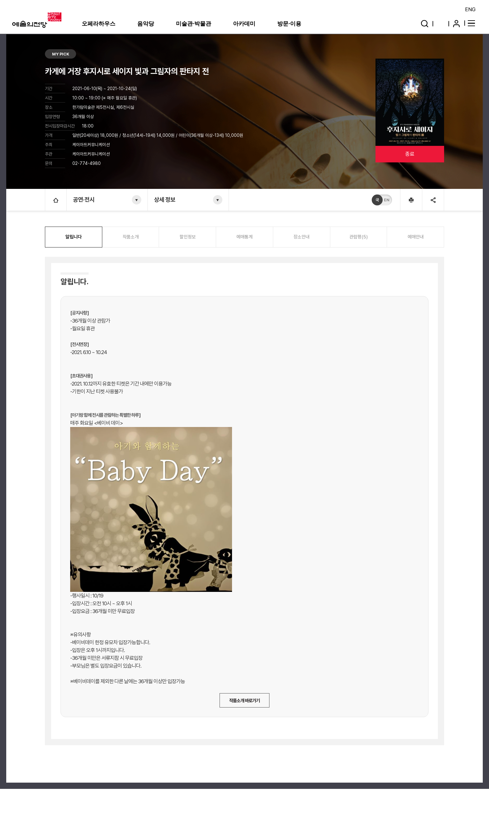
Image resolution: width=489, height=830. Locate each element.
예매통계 (244, 237)
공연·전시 (83, 199)
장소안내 (301, 237)
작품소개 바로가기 (244, 700)
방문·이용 (289, 24)
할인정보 (188, 237)
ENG (470, 9)
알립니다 (73, 237)
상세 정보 (164, 199)
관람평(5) (358, 237)
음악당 (145, 24)
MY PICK (60, 54)
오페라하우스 (98, 24)
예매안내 (416, 237)
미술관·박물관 (193, 24)
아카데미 (244, 24)
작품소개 (131, 237)
